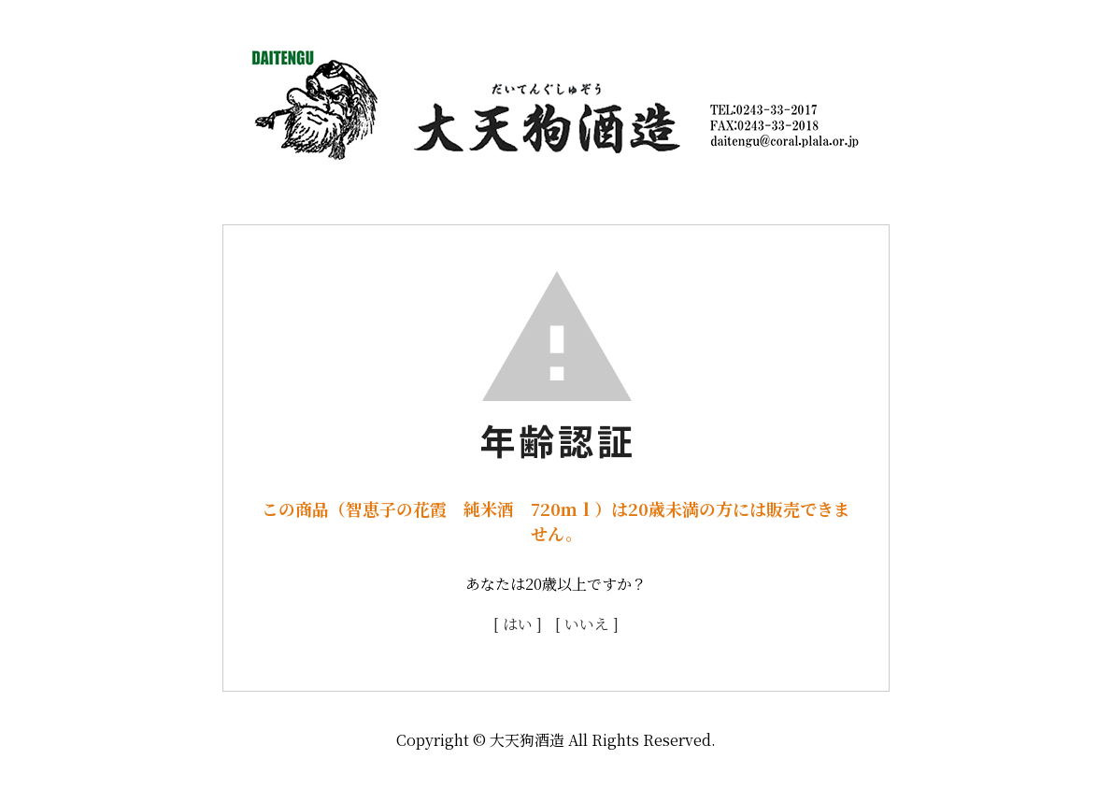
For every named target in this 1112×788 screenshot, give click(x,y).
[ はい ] (517, 624)
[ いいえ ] (587, 624)
